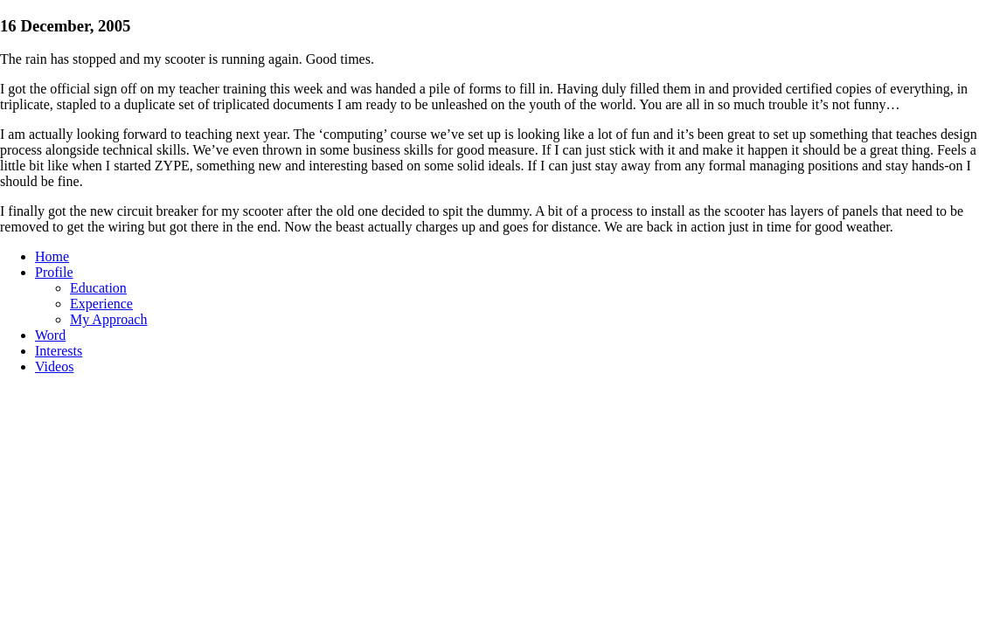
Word (50, 335)
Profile (54, 272)
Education (98, 287)
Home (52, 256)
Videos (54, 366)
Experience (101, 303)
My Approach (108, 319)
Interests (58, 350)
